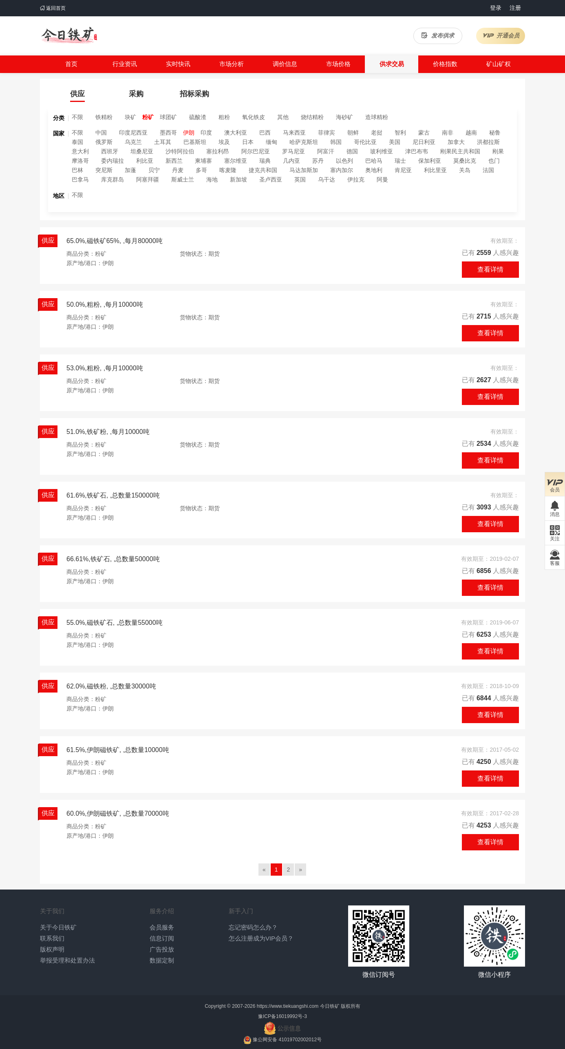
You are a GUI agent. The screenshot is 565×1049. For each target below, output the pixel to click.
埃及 (224, 142)
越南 (471, 132)
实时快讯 (178, 63)
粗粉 (224, 117)
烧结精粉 (312, 117)
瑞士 (400, 160)
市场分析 (231, 63)
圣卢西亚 (270, 179)
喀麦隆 (227, 170)
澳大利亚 (235, 132)
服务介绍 (162, 910)
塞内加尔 (341, 170)
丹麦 (177, 170)
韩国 (336, 142)
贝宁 (154, 170)
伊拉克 (355, 179)
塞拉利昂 (217, 151)
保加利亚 (429, 160)
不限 (77, 117)
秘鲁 (495, 132)
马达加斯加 (303, 170)
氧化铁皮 (253, 117)
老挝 (376, 132)
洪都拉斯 (488, 142)
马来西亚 (294, 132)
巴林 (77, 170)
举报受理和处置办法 (67, 960)
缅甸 (271, 142)
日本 (248, 142)
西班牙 (109, 151)
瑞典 (265, 160)
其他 (283, 117)
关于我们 (52, 910)
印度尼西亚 (133, 132)
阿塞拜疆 (147, 179)
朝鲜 (353, 132)
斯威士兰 (182, 179)
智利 (400, 132)
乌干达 (326, 179)
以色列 (344, 160)
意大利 (80, 151)
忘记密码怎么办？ (253, 927)
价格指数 (445, 63)
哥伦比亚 (365, 142)
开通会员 (500, 35)
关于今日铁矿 (58, 927)
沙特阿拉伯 (180, 151)
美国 (394, 142)
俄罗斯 (104, 142)
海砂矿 (344, 117)
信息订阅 (162, 938)
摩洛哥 (80, 160)
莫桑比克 (464, 160)
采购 (136, 94)
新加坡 (238, 179)
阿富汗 (325, 151)
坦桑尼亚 (141, 151)
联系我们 (52, 938)
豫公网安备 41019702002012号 (287, 1039)
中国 (101, 132)
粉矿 (148, 117)
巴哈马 (373, 160)
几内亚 (291, 160)
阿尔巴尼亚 (255, 151)
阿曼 (382, 179)
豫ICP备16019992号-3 (282, 1016)
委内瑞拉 (112, 160)
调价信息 (285, 63)
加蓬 (130, 170)
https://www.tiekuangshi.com (287, 1006)
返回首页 (53, 8)
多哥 (201, 170)
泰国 (77, 142)
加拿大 (456, 142)
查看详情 (490, 269)
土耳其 (162, 142)
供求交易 (392, 63)
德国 (352, 151)
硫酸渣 (197, 117)
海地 (212, 179)
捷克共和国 (263, 170)
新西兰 (174, 160)
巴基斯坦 (194, 142)
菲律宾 (326, 132)
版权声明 (52, 949)
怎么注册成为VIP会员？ (261, 938)
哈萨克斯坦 (303, 142)
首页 (71, 63)
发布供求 (438, 35)
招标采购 (194, 94)
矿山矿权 (498, 63)
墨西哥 (168, 132)
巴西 (265, 132)
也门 (494, 160)
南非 (447, 132)
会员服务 (162, 927)
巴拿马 (80, 179)
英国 (300, 179)
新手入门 (241, 910)
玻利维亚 (381, 151)
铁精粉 (104, 117)
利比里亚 (435, 170)
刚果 (498, 151)
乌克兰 (133, 142)
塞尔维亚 (235, 160)
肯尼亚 (403, 170)
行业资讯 (125, 63)
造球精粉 (376, 117)
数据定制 (162, 960)
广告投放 (162, 949)
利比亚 (144, 160)
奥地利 (373, 170)
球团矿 (168, 117)
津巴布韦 (416, 151)
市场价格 (338, 63)
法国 (488, 170)
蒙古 (424, 132)
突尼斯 (104, 170)
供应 (77, 94)
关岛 (464, 170)
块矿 (130, 117)
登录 (495, 7)
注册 (515, 7)
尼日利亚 (424, 142)
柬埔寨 (203, 160)
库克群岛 (112, 179)
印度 (206, 132)
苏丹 (318, 160)
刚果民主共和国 (460, 151)
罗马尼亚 (293, 151)
